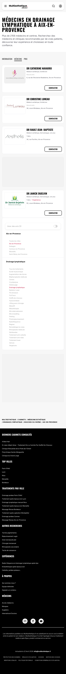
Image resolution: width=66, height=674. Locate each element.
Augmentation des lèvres (18, 274)
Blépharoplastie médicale (18, 277)
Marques (5, 606)
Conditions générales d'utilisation (47, 660)
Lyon (3, 472)
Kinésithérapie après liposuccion (13, 567)
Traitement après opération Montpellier (15, 513)
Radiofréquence (14, 322)
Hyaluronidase (14, 301)
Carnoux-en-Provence (17, 249)
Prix (25, 58)
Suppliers (5, 610)
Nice (3, 475)
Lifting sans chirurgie (16, 303)
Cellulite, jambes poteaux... (11, 570)
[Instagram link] (25, 622)
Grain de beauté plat (9, 540)
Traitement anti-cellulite (17, 335)
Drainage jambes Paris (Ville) (12, 495)
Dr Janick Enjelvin (37, 193)
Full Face (12, 295)
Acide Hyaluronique (16, 272)
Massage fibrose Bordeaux (11, 509)
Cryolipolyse (13, 282)
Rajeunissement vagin (9, 536)
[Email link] (41, 621)
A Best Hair (6, 442)
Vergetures (13, 345)
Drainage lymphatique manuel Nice (14, 502)
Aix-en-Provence (15, 244)
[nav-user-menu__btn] (60, 6)
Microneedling (14, 314)
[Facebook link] (33, 622)
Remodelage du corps (16, 327)
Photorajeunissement (16, 319)
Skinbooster (13, 332)
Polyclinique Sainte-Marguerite (13, 452)
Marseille (12, 251)
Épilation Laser (14, 290)
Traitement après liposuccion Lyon (14, 499)
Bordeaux (5, 482)
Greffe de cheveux (15, 298)
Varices (11, 343)
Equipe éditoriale (8, 586)
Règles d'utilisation (29, 657)
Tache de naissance (9, 550)
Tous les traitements (16, 269)
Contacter (53, 88)
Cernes (11, 279)
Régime (11, 324)
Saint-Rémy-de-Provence (18, 254)
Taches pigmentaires (9, 533)
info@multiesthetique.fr (42, 651)
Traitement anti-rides (16, 338)
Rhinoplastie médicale (17, 330)
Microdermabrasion (16, 311)
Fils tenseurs (13, 293)
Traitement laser (14, 340)
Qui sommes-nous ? (9, 583)
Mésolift (12, 306)
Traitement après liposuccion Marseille (15, 506)
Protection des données (11, 657)
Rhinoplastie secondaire (10, 547)
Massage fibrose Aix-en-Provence (14, 520)
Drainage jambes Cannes (11, 516)
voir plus (52, 133)
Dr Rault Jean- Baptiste (40, 130)
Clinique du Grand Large (10, 456)
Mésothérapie (14, 308)
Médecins (18, 58)
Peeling (11, 316)
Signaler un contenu (9, 590)
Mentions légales (10, 660)
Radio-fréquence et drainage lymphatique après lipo (20, 563)
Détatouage (13, 285)
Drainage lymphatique (17, 287)
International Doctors (9, 613)
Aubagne (12, 246)
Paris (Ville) (6, 468)
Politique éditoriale (25, 660)
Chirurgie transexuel (9, 543)
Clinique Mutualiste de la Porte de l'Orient (16, 449)
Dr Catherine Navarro (39, 68)
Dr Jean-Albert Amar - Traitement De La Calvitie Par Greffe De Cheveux (27, 445)
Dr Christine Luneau (38, 99)
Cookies (41, 657)
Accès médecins (8, 603)
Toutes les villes (14, 241)
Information (7, 58)
